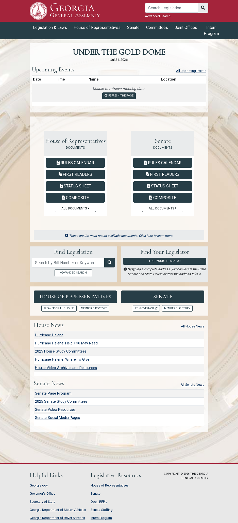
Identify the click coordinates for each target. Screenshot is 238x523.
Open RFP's (99, 501)
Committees (157, 27)
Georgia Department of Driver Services (57, 518)
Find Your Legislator (164, 261)
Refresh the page (119, 95)
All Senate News (192, 384)
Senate (133, 27)
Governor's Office (42, 493)
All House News (192, 326)
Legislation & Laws (50, 27)
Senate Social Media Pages (57, 418)
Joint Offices (186, 27)
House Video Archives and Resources (66, 368)
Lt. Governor (146, 308)
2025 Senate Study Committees (61, 401)
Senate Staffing (102, 510)
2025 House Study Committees (61, 351)
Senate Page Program (53, 393)
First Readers (75, 174)
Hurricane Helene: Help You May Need (66, 343)
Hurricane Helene (49, 335)
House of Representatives (97, 27)
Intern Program (211, 30)
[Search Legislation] (109, 262)
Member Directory (94, 308)
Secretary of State (42, 501)
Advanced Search (158, 16)
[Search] (171, 8)
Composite (75, 197)
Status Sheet (75, 186)
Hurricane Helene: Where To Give (62, 359)
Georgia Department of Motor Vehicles (58, 510)
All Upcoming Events (191, 71)
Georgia (75, 11)
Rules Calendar (75, 162)
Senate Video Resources (55, 410)
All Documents (75, 208)
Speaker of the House (59, 308)
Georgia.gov (39, 485)
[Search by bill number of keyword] (68, 262)
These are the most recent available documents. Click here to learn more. (119, 236)
